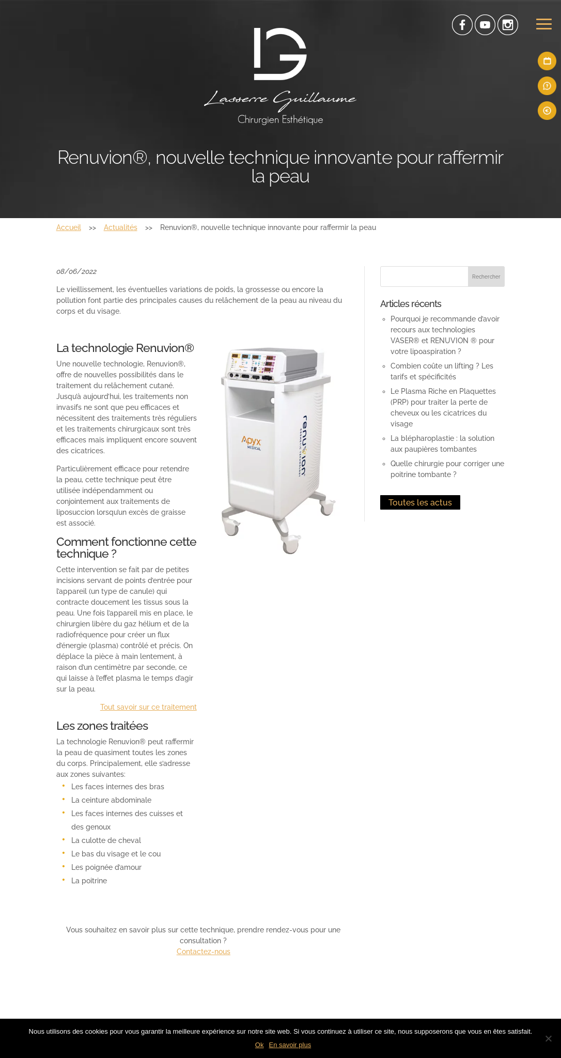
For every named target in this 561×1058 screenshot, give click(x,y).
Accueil (68, 227)
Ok (259, 1045)
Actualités (120, 227)
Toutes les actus (420, 503)
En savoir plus (290, 1045)
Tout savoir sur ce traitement (148, 707)
